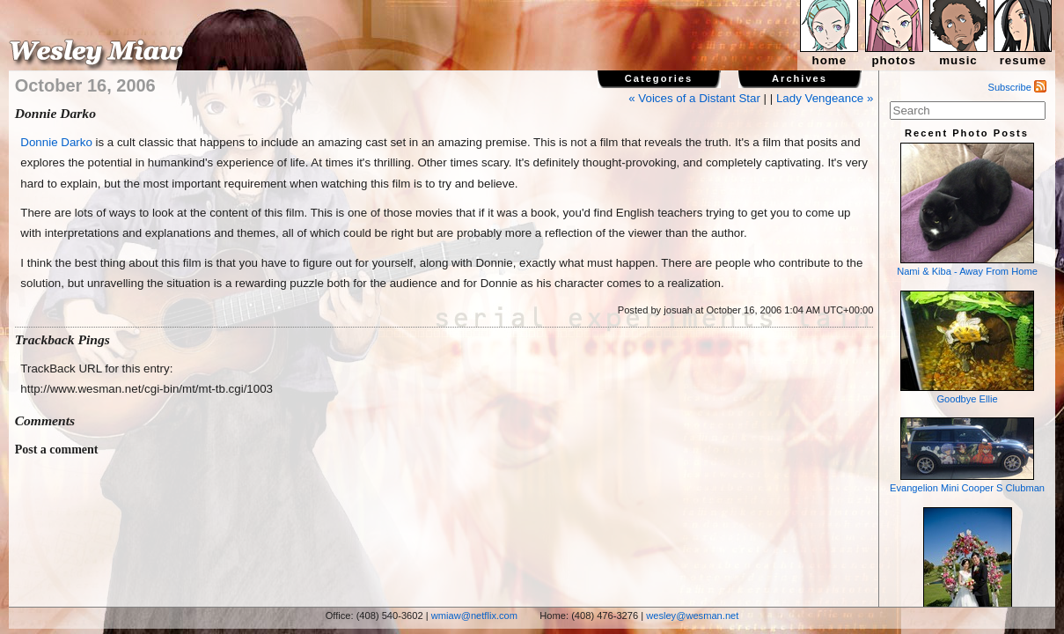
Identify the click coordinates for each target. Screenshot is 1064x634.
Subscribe (1017, 87)
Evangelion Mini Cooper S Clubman (967, 455)
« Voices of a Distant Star (694, 98)
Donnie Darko (56, 142)
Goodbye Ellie (967, 347)
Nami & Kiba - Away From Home (967, 209)
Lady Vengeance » (824, 98)
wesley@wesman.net (692, 615)
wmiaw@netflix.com (474, 615)
